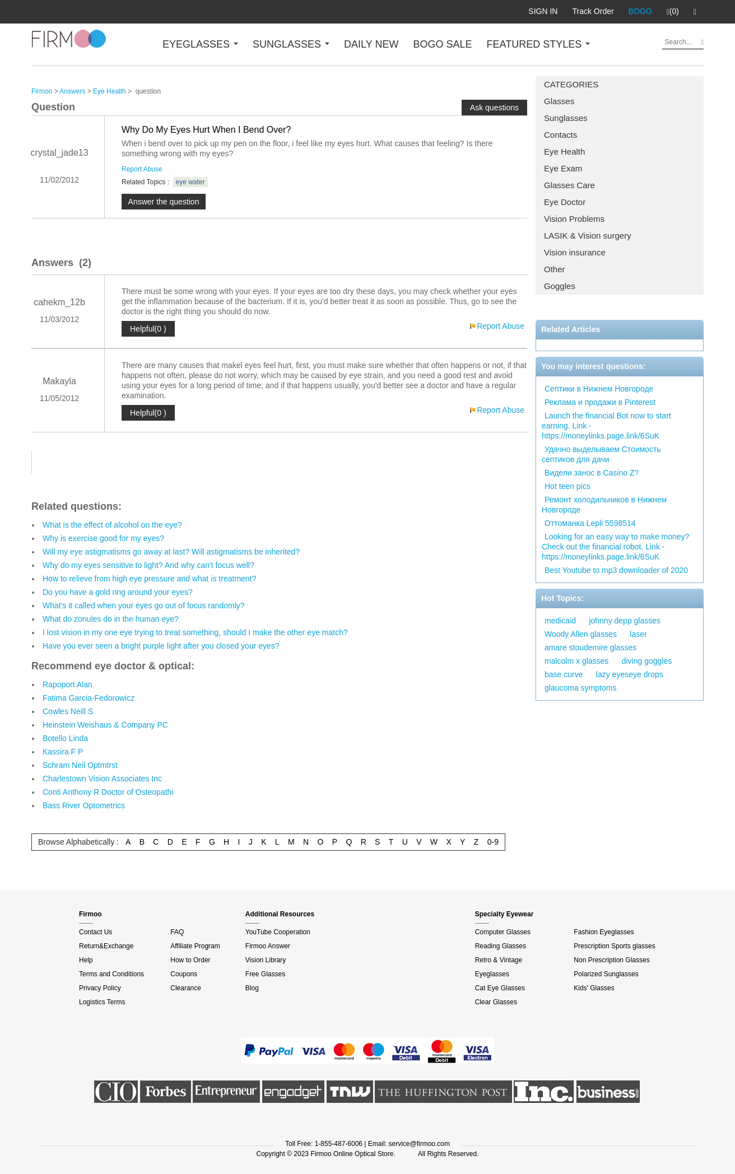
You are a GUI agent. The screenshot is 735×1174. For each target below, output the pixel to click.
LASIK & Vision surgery (587, 235)
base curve (564, 674)
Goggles (559, 286)
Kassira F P (63, 751)
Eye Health (564, 151)
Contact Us (95, 932)
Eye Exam (563, 168)
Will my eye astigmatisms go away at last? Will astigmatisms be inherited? (171, 551)
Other (554, 269)
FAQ (177, 932)
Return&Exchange (106, 946)
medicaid (560, 620)
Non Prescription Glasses (611, 960)
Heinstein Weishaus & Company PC (105, 724)
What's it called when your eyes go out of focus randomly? (144, 605)
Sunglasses (566, 118)
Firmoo (41, 91)
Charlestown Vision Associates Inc (102, 778)
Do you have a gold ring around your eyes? (118, 592)
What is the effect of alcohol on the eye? (112, 524)
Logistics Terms (102, 1002)
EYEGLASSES (200, 44)
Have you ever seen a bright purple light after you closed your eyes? (161, 645)
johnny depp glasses (624, 620)
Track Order (592, 11)
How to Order (190, 960)
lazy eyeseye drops (629, 674)
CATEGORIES (571, 84)
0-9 (493, 841)
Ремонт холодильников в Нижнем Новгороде (604, 504)
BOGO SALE (442, 44)
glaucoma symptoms (580, 687)
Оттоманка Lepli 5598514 (590, 523)
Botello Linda (65, 738)
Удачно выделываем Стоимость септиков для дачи (601, 454)
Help (86, 960)
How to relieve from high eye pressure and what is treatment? (149, 578)
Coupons (183, 974)
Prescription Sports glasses (614, 946)
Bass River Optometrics (84, 805)
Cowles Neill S (68, 711)
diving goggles (647, 660)
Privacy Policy (100, 988)
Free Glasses (265, 974)
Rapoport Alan (67, 684)
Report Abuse (142, 169)
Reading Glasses (500, 946)
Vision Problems (574, 218)
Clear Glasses (496, 1002)
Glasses (559, 101)
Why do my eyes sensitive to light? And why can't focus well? (148, 565)
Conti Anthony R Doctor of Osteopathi (108, 792)
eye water (190, 182)
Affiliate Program (195, 946)
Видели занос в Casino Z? (592, 472)
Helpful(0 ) (148, 328)
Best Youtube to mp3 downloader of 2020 (616, 570)
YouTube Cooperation (277, 932)
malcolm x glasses (576, 660)
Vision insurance (575, 252)
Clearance (185, 988)
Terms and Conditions (111, 974)
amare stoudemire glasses (590, 647)
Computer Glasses (503, 932)
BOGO (640, 11)
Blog (252, 988)
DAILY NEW (371, 44)
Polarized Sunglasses (606, 974)
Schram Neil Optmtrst (80, 765)
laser (638, 634)
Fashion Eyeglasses (604, 932)
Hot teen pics (567, 486)
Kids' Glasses (594, 988)
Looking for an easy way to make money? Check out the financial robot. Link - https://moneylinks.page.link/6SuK (615, 546)
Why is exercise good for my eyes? (103, 538)
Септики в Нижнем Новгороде (599, 388)
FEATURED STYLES (538, 44)
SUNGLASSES (291, 44)
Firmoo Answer (267, 946)
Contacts (560, 134)
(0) (673, 12)
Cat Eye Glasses (500, 988)
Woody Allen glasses (581, 634)
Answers (72, 91)
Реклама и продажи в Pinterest (600, 402)
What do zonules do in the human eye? (111, 618)
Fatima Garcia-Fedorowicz (88, 697)
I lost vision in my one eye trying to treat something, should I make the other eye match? (195, 632)
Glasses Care (569, 185)
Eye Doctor (564, 202)
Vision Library (265, 960)
